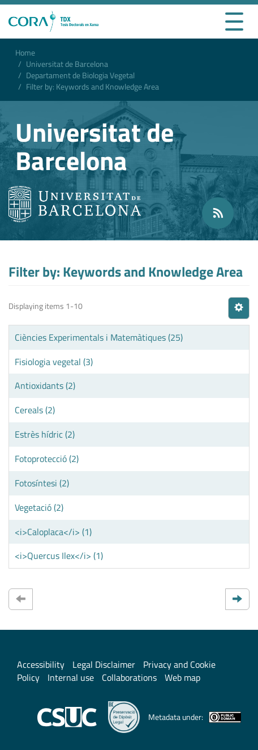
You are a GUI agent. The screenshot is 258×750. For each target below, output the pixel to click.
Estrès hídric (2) (45, 434)
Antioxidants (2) (45, 385)
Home (25, 52)
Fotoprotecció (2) (47, 458)
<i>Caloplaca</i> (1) (53, 532)
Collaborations (129, 677)
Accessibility (40, 664)
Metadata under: (194, 717)
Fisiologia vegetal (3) (54, 361)
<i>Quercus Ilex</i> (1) (59, 555)
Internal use (71, 677)
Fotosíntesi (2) (42, 483)
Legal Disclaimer (103, 664)
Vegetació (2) (39, 507)
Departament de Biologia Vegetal (80, 75)
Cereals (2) (35, 410)
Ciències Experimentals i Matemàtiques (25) (99, 337)
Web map (182, 677)
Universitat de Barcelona (67, 64)
